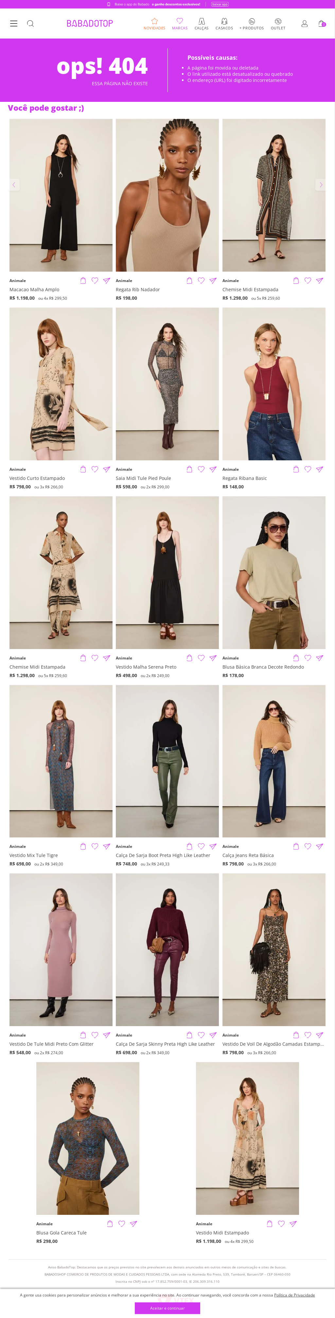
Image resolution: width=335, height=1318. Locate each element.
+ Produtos (251, 27)
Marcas (179, 27)
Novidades (155, 27)
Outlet (278, 27)
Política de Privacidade (294, 1295)
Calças (202, 27)
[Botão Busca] (30, 24)
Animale (17, 281)
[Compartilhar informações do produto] (107, 281)
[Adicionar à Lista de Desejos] (95, 281)
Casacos (224, 27)
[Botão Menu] (14, 24)
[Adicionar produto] (83, 281)
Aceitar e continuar (167, 1308)
